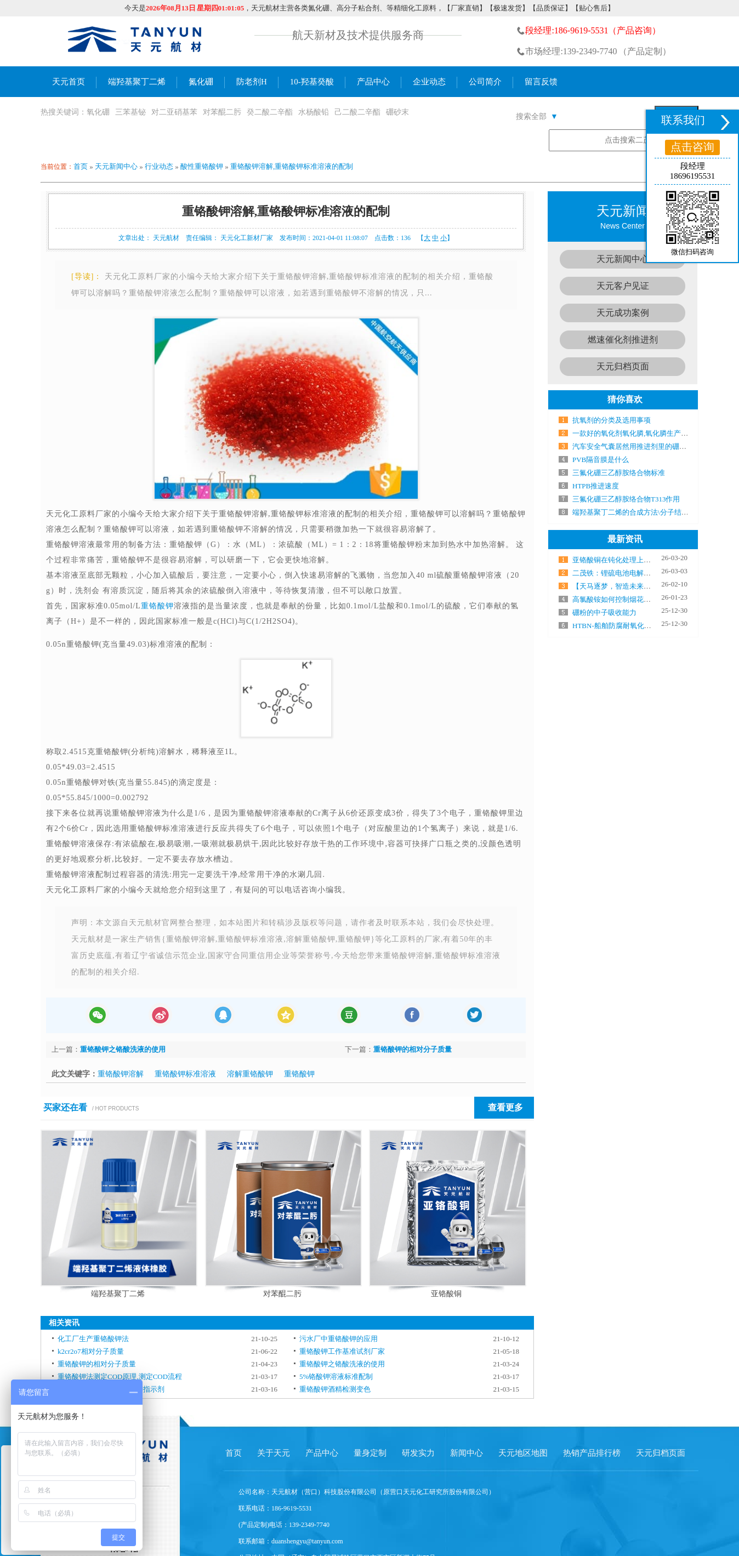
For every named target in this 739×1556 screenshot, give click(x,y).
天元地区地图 (523, 1453)
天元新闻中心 (116, 166)
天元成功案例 (622, 312)
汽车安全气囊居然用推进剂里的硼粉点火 (636, 446)
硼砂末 (397, 112)
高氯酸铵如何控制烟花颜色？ (618, 599)
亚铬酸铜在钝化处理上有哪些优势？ (629, 560)
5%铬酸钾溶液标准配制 (336, 1376)
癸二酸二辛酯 (270, 112)
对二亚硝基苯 (174, 112)
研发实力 (418, 1453)
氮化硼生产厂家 (135, 41)
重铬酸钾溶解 (121, 1074)
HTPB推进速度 (595, 486)
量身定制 (370, 1453)
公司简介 (485, 81)
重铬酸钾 (157, 606)
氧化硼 (98, 112)
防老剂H (251, 81)
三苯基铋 (130, 112)
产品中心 (373, 81)
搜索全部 (537, 116)
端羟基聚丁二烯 (137, 81)
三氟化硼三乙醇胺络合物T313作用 (626, 499)
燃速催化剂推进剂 (623, 339)
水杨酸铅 (313, 112)
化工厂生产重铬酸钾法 (93, 1339)
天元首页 (68, 81)
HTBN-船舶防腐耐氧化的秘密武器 (626, 626)
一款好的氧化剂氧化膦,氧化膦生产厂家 (633, 433)
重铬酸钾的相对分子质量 (412, 1049)
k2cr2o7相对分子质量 (91, 1351)
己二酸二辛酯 (357, 112)
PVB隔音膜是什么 (600, 459)
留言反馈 (541, 81)
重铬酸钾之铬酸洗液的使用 (123, 1049)
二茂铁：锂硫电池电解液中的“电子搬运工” (639, 573)
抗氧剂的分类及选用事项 (611, 420)
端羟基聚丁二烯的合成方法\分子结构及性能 (641, 512)
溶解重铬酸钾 (250, 1074)
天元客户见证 (622, 285)
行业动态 (159, 166)
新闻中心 (466, 1453)
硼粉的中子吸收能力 (604, 612)
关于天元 (273, 1453)
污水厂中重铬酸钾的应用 (338, 1339)
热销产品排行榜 (592, 1453)
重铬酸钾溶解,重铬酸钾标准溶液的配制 (291, 166)
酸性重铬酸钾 (201, 166)
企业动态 (429, 81)
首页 (80, 166)
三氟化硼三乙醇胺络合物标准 (618, 473)
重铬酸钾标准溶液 (185, 1074)
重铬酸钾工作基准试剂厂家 (342, 1351)
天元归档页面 (622, 366)
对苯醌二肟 (222, 112)
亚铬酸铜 (446, 1294)
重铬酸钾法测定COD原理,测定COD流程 (120, 1376)
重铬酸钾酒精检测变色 (335, 1389)
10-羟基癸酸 (312, 81)
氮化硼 (201, 81)
